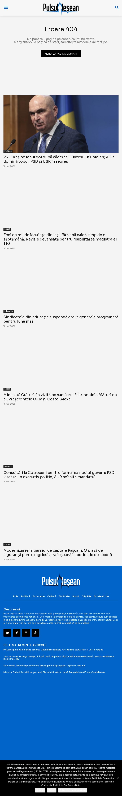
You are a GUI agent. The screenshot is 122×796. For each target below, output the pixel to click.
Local (7, 229)
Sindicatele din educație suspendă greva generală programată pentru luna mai (60, 319)
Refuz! (52, 790)
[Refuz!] (117, 778)
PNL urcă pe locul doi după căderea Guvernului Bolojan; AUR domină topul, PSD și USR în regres (58, 159)
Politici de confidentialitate (73, 790)
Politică (8, 151)
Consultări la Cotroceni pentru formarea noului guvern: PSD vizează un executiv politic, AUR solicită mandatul (58, 474)
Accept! (40, 790)
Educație (9, 311)
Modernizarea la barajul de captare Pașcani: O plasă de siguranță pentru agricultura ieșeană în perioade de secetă (57, 552)
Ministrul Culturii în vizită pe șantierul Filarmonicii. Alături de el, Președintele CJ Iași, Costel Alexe (60, 397)
